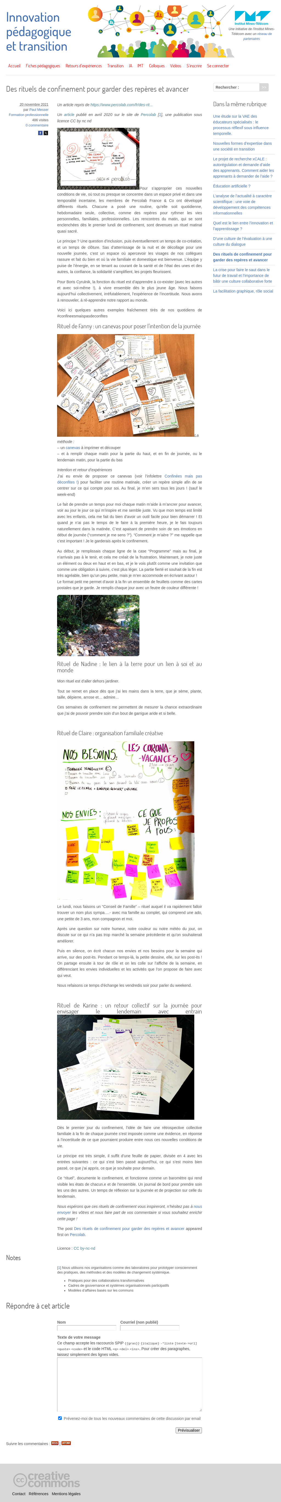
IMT (140, 65)
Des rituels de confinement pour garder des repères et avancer (129, 1228)
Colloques (157, 65)
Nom (61, 1322)
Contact (18, 1494)
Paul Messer (39, 110)
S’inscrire (194, 65)
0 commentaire (37, 125)
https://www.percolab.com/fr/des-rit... (122, 105)
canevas (73, 447)
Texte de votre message (78, 1337)
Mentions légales (66, 1494)
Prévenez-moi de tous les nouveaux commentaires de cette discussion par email (132, 1418)
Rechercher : (227, 87)
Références (39, 1494)
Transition (115, 65)
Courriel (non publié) (139, 1322)
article (69, 114)
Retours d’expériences (84, 65)
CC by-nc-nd (84, 1248)
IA (130, 65)
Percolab (148, 114)
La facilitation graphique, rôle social (243, 291)
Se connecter (218, 65)
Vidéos (175, 65)
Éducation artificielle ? (232, 186)
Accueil (14, 65)
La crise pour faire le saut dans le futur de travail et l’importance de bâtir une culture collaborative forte (242, 275)
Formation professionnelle (29, 115)
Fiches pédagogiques (43, 65)
